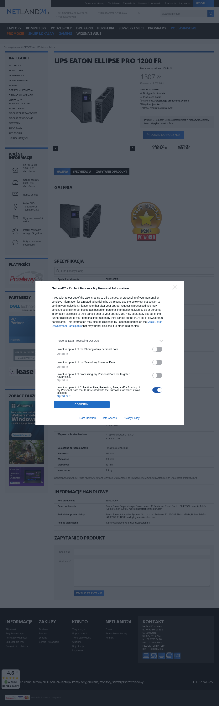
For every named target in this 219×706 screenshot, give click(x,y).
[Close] (176, 288)
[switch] (157, 349)
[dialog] (109, 353)
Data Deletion (88, 418)
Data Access (109, 418)
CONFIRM (82, 404)
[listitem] (109, 341)
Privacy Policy (131, 418)
